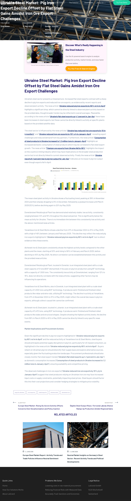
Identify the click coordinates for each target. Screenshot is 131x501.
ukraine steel (54, 392)
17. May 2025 (27, 26)
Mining (47, 30)
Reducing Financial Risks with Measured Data (63, 490)
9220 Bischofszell (95, 490)
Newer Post (90, 406)
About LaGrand (8, 494)
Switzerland (93, 494)
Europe (48, 26)
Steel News (88, 2)
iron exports (31, 392)
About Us (100, 2)
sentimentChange (52, 33)
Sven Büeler (5, 26)
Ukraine (48, 36)
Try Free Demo (121, 2)
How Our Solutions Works (12, 490)
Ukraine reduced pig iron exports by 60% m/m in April (82, 106)
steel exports (43, 392)
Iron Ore (55, 26)
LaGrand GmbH (94, 485)
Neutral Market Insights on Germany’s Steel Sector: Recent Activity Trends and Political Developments (85, 458)
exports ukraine (19, 392)
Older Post (41, 406)
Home (4, 485)
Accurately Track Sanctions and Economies (62, 494)
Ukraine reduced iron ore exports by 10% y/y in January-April (65, 134)
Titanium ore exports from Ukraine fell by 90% (65, 148)
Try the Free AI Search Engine (81, 68)
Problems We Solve (56, 2)
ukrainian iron (66, 392)
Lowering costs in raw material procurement (63, 485)
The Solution (74, 2)
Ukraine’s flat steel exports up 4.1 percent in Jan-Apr (72, 116)
